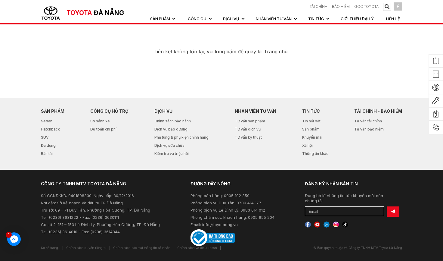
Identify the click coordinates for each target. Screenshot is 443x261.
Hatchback (50, 129)
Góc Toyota (366, 6)
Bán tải (47, 153)
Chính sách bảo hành (172, 121)
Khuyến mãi (312, 137)
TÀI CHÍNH (318, 6)
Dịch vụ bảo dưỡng (170, 129)
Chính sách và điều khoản (197, 248)
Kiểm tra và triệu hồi (171, 153)
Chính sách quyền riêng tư (86, 248)
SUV (45, 137)
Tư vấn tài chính (368, 121)
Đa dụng (48, 145)
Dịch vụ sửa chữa (169, 145)
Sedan (46, 121)
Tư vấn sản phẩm (250, 121)
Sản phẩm (311, 129)
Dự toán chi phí (103, 129)
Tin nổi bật (311, 121)
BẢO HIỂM (341, 6)
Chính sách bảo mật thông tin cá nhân (141, 248)
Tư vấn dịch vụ (248, 129)
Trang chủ (275, 52)
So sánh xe (100, 121)
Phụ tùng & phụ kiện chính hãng (181, 137)
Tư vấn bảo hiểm (369, 129)
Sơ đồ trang (49, 248)
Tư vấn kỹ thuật (248, 137)
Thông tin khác (315, 153)
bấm (231, 52)
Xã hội (307, 145)
